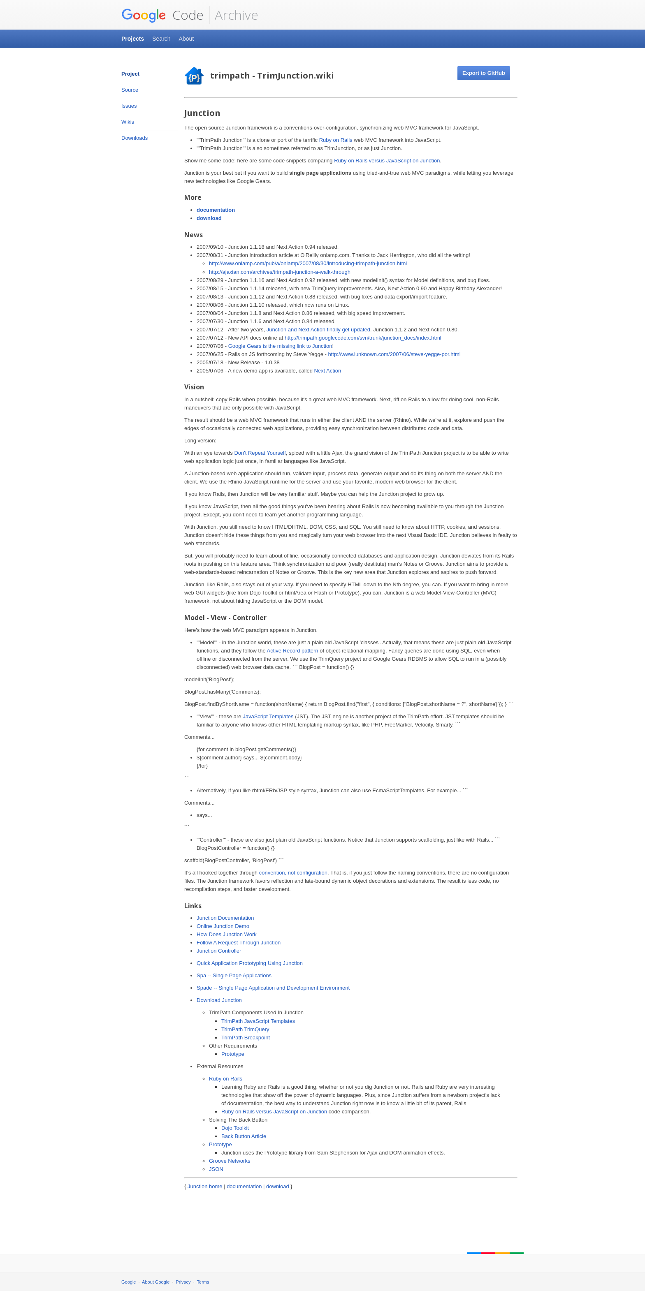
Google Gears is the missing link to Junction (280, 346)
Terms (203, 1281)
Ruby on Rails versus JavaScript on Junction (387, 160)
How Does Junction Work (227, 934)
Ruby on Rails (336, 140)
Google (128, 1281)
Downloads (134, 138)
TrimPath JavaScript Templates (258, 1021)
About (186, 38)
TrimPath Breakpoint (245, 1037)
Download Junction (219, 1000)
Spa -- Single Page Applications (234, 975)
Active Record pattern (292, 651)
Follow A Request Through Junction (239, 942)
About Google (155, 1281)
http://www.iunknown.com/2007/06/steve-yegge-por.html (394, 354)
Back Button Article (243, 1136)
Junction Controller (219, 951)
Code (162, 15)
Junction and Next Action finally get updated (318, 329)
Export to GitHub (483, 73)
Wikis (127, 122)
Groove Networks (229, 1161)
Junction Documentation (225, 918)
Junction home (205, 1186)
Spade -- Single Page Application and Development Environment (273, 988)
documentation (216, 210)
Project (130, 74)
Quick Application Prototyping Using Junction (250, 963)
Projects (132, 38)
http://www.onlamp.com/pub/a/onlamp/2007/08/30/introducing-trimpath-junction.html (308, 263)
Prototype (232, 1054)
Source (129, 90)
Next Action (327, 371)
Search (161, 38)
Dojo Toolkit (235, 1128)
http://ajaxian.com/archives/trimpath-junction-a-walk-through (279, 272)
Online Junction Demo (223, 926)
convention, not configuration (293, 873)
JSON (216, 1169)
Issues (129, 106)
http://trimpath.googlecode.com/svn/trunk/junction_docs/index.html (363, 338)
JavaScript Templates (268, 716)
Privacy (183, 1281)
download (209, 218)
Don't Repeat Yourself (259, 453)
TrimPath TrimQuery (245, 1029)
